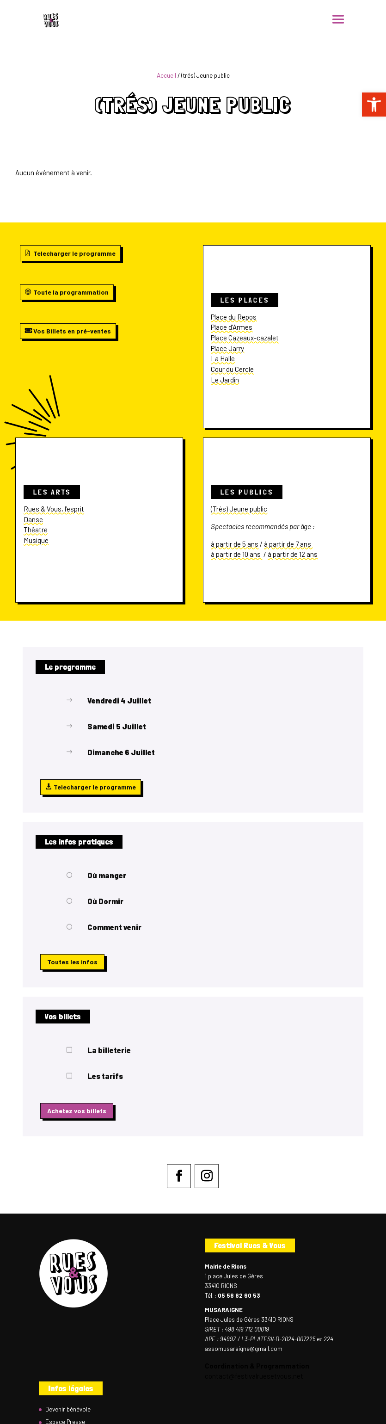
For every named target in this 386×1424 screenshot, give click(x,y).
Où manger (106, 875)
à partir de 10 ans (236, 554)
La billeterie (109, 1050)
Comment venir (114, 927)
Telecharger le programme (74, 253)
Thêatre (36, 529)
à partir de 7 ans (288, 544)
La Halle (223, 358)
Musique (36, 540)
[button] (374, 104)
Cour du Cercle (232, 369)
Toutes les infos (72, 962)
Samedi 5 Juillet (116, 726)
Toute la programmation (71, 292)
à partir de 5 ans (234, 544)
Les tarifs (105, 1076)
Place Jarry (227, 348)
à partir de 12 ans (293, 554)
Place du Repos (234, 317)
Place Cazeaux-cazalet (245, 337)
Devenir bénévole (68, 1409)
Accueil (166, 75)
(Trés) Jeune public (239, 509)
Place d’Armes (231, 327)
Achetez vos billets (76, 1111)
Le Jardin (225, 380)
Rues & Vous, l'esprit (54, 509)
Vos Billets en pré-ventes (72, 331)
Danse (33, 519)
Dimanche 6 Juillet (121, 752)
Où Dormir (105, 901)
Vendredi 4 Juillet (119, 700)
